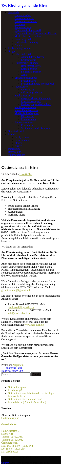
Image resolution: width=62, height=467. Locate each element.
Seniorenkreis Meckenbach (35, 128)
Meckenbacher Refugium (28, 36)
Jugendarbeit (21, 86)
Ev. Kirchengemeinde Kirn (24, 5)
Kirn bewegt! (15, 390)
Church (5, 462)
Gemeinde (13, 12)
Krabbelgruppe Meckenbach (36, 104)
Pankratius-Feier (11, 367)
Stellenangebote (16, 154)
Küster (18, 146)
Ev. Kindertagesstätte (19, 48)
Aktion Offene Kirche (32, 57)
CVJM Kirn (27, 89)
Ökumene (20, 24)
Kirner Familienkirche (26, 110)
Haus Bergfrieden (24, 39)
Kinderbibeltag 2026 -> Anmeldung (27, 402)
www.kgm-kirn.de (34, 324)
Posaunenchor (28, 119)
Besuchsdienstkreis (31, 65)
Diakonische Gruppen (26, 62)
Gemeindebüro (22, 140)
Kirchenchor (27, 116)
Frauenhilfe (27, 125)
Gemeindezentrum (24, 18)
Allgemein (18, 365)
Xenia (24, 74)
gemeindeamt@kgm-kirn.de (16, 290)
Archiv (18, 45)
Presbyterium (22, 137)
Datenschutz (14, 151)
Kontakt (12, 134)
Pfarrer (18, 143)
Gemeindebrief (16, 131)
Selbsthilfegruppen (31, 71)
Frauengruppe (28, 80)
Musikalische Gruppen (27, 113)
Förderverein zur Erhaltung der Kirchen (36, 33)
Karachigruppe (29, 68)
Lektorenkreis (28, 59)
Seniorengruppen (24, 122)
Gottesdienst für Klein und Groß (25, 399)
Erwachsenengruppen (26, 77)
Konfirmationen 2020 (14, 370)
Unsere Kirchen (23, 15)
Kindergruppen (23, 95)
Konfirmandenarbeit (25, 107)
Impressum (14, 148)
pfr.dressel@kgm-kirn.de (21, 307)
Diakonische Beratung (26, 42)
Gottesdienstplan (17, 387)
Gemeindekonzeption (26, 21)
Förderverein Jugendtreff (28, 30)
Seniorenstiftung (23, 27)
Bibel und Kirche (24, 54)
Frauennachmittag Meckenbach (37, 83)
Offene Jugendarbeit (32, 92)
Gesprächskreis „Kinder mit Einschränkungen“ (36, 100)
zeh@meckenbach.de (19, 313)
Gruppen (12, 51)
